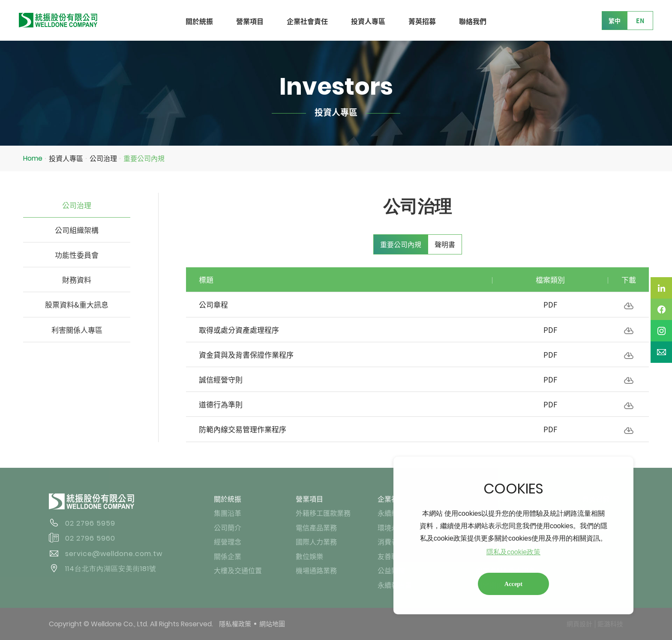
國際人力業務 (316, 541)
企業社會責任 (307, 21)
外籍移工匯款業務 (323, 513)
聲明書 (445, 244)
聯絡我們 (472, 21)
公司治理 (103, 158)
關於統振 (199, 21)
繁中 (615, 20)
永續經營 (391, 513)
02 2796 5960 (90, 538)
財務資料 (76, 279)
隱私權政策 (235, 623)
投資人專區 (368, 21)
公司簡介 (227, 527)
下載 (628, 305)
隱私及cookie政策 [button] (513, 552)
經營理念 (227, 541)
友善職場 (391, 556)
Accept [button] (513, 583)
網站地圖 (272, 623)
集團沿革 (227, 513)
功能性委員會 (77, 254)
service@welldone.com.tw (113, 554)
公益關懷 (391, 570)
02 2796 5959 (90, 523)
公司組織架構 (77, 229)
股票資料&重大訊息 (76, 304)
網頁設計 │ (582, 623)
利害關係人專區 (76, 329)
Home (32, 158)
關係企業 (227, 556)
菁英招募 (422, 21)
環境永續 (391, 527)
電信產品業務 (316, 527)
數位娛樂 (309, 556)
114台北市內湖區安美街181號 (110, 569)
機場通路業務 (316, 570)
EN (640, 20)
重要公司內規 (144, 158)
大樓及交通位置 (238, 570)
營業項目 (250, 21)
